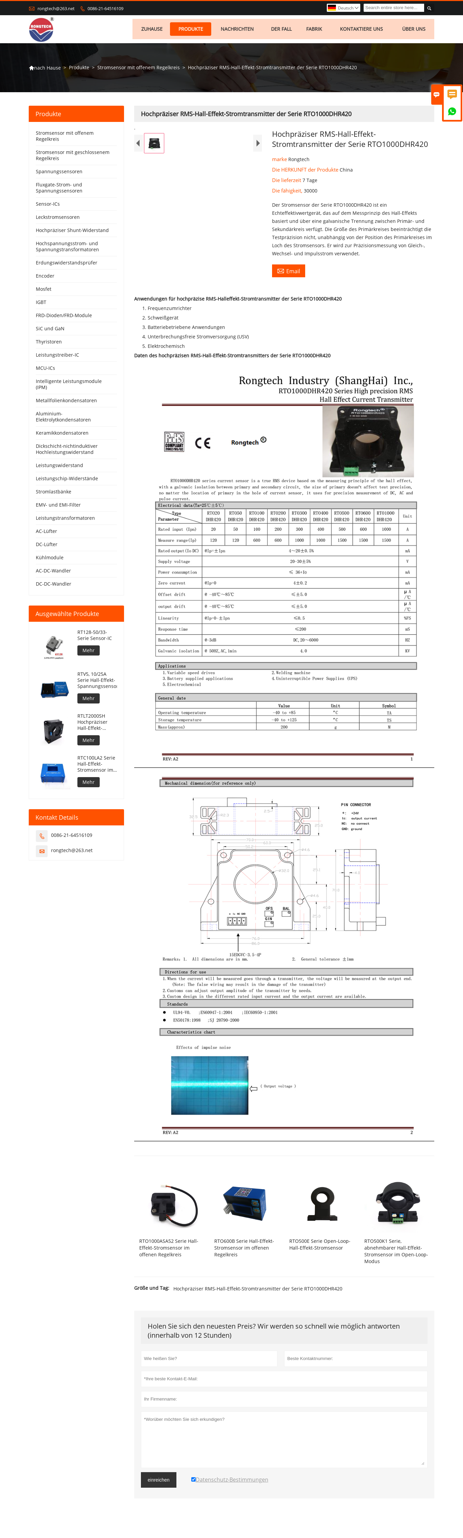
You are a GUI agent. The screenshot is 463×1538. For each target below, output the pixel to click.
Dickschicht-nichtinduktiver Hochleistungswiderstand (67, 451)
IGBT (41, 304)
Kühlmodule (50, 560)
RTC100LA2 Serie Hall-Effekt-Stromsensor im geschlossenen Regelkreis (96, 766)
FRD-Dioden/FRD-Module (64, 317)
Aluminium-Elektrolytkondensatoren (63, 419)
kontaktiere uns (362, 30)
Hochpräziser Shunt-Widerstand (72, 232)
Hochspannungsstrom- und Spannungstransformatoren (67, 248)
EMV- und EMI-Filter (58, 507)
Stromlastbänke (53, 494)
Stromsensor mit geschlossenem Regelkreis (72, 157)
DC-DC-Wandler (53, 586)
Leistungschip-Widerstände (67, 481)
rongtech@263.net (56, 8)
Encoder (45, 278)
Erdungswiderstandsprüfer (66, 265)
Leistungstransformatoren (65, 520)
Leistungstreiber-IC (57, 357)
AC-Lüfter (46, 533)
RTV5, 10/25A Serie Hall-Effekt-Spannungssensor (97, 682)
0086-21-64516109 (105, 8)
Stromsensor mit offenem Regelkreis (138, 70)
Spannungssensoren (59, 174)
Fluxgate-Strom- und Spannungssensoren (59, 190)
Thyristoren (49, 344)
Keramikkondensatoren (62, 435)
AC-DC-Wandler (53, 573)
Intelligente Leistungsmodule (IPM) (69, 386)
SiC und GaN (50, 331)
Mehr (88, 652)
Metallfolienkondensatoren (66, 403)
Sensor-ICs (48, 206)
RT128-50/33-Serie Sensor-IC (94, 638)
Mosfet (43, 291)
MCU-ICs (45, 370)
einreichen (159, 1482)
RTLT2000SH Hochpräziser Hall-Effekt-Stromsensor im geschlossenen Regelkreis (95, 724)
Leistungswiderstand (59, 467)
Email (288, 273)
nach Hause (45, 70)
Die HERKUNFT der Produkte (306, 172)
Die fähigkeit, (288, 192)
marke (280, 161)
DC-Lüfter (46, 546)
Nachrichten (238, 30)
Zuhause (152, 30)
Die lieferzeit (287, 182)
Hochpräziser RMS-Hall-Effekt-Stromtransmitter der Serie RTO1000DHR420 (257, 1291)
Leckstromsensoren (58, 219)
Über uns (414, 30)
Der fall (282, 30)
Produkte (191, 30)
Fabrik (315, 30)
